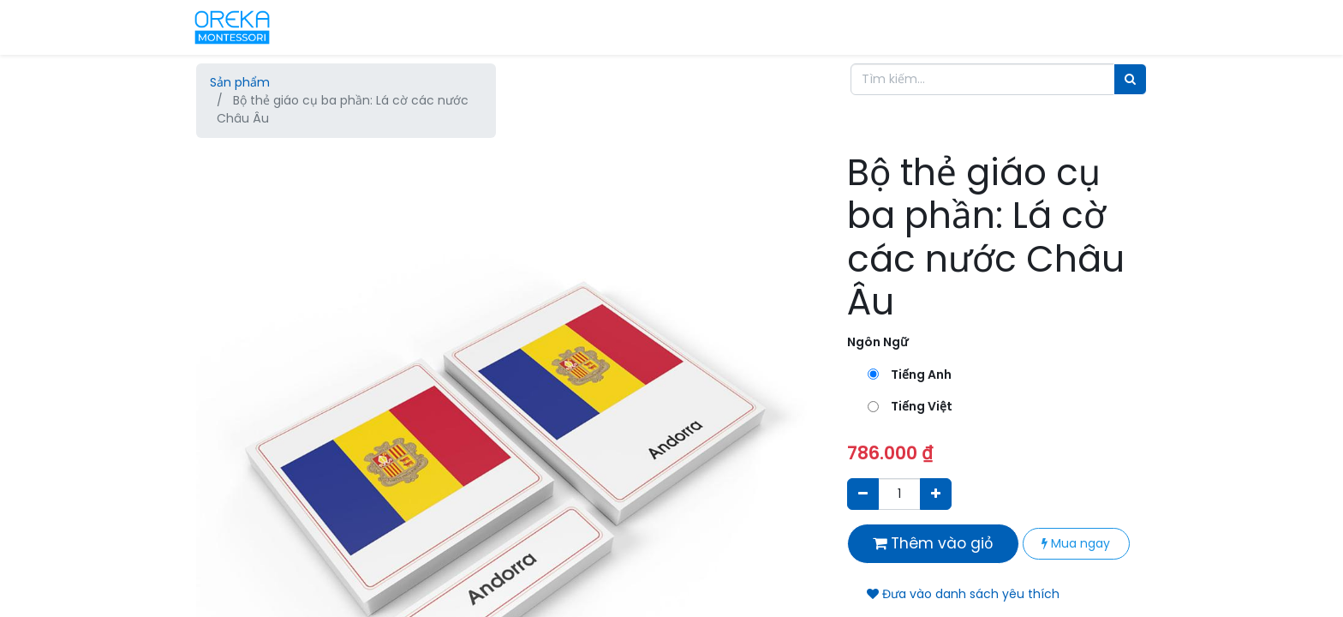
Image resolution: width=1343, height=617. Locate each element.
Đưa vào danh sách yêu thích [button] (963, 593)
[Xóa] (863, 494)
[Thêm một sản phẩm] (936, 494)
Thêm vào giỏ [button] (933, 543)
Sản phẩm (240, 82)
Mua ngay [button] (1076, 543)
